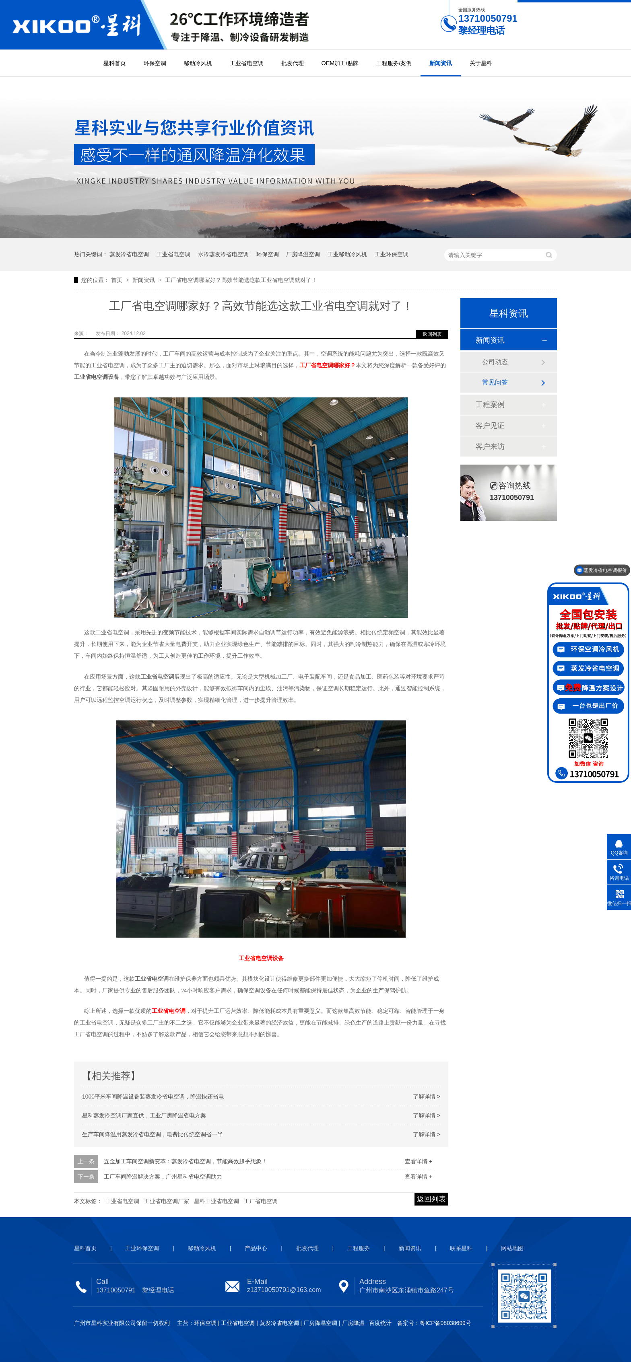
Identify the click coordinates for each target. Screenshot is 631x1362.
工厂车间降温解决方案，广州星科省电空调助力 (163, 1176)
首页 (117, 280)
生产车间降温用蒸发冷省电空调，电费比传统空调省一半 (152, 1134)
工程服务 (358, 1248)
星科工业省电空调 (216, 1201)
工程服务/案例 (394, 63)
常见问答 (495, 382)
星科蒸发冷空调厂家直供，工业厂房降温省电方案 (144, 1115)
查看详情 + (418, 1161)
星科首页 (114, 63)
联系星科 (461, 1248)
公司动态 (495, 361)
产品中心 (256, 1248)
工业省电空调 (247, 63)
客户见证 (490, 426)
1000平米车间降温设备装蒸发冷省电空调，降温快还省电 (153, 1096)
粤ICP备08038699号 (445, 1323)
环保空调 (155, 63)
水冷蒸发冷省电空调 (223, 254)
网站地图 (512, 1248)
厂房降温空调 (303, 254)
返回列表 (432, 334)
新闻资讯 (440, 63)
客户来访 (490, 446)
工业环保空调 (391, 254)
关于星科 (481, 63)
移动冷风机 (198, 63)
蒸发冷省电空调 (129, 254)
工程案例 (490, 405)
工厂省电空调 (261, 1201)
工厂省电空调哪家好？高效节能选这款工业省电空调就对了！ (241, 280)
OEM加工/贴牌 (340, 63)
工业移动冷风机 (347, 254)
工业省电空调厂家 (166, 1201)
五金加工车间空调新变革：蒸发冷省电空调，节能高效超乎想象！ (185, 1161)
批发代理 (292, 63)
